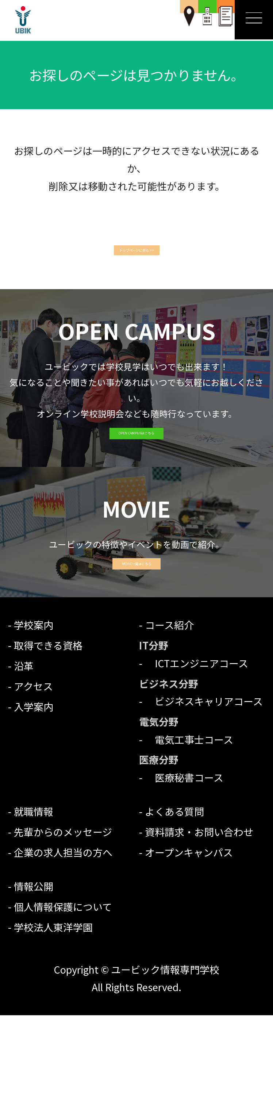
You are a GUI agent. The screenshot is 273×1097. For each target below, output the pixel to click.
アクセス (33, 768)
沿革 (24, 747)
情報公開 (33, 968)
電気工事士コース (189, 821)
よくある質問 (174, 893)
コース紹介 (169, 706)
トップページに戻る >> (136, 253)
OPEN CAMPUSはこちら (136, 469)
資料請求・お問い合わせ (199, 913)
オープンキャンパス (189, 934)
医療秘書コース (184, 859)
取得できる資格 (48, 727)
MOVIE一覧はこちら (136, 634)
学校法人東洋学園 (53, 1009)
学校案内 (33, 706)
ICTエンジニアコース (196, 745)
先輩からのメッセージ (63, 913)
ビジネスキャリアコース (204, 783)
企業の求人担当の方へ (63, 934)
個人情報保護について (63, 988)
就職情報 (33, 893)
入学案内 (33, 788)
